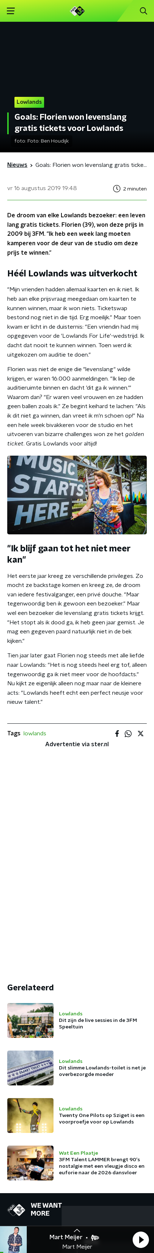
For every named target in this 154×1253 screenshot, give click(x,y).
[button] (140, 1239)
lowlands (34, 733)
